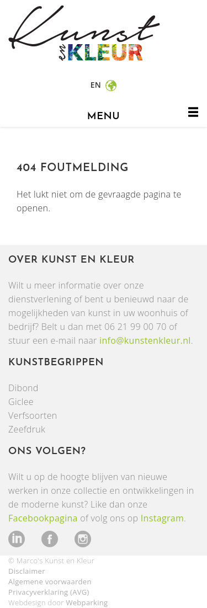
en (97, 84)
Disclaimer (26, 571)
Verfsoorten (32, 415)
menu (103, 116)
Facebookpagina (43, 518)
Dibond (23, 388)
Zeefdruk (26, 429)
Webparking (87, 602)
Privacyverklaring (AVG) (48, 592)
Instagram (162, 518)
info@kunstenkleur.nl (145, 340)
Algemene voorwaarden (50, 581)
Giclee (21, 402)
